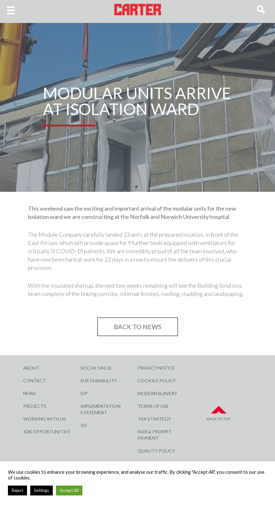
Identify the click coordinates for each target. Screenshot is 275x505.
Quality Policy (156, 450)
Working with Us (44, 419)
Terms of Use (153, 406)
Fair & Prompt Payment (155, 435)
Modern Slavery (157, 393)
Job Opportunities (46, 431)
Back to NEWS (138, 326)
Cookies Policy (157, 380)
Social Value (96, 368)
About (31, 368)
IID (83, 425)
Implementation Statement (100, 409)
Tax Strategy (154, 419)
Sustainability (98, 380)
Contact (34, 380)
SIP (83, 393)
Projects (34, 406)
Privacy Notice (156, 368)
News (29, 393)
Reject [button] (17, 490)
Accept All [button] (69, 490)
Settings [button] (41, 490)
